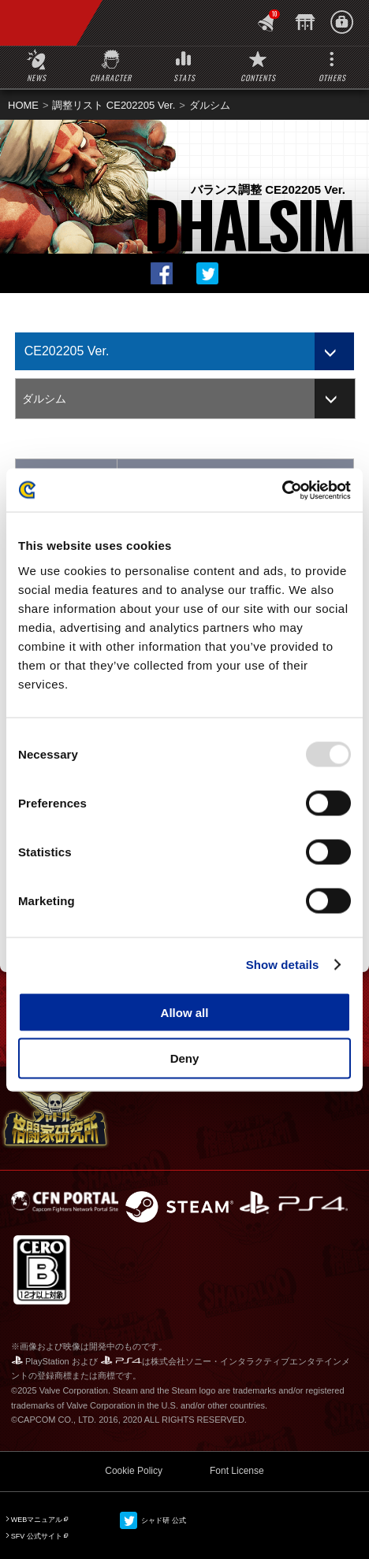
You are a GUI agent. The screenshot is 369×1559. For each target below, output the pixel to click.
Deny (184, 1058)
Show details (282, 964)
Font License (237, 1470)
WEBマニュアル (37, 1520)
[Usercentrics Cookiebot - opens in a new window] (282, 490)
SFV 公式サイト (36, 1536)
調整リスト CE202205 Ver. (113, 105)
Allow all (185, 1012)
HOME (23, 105)
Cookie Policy (133, 1470)
